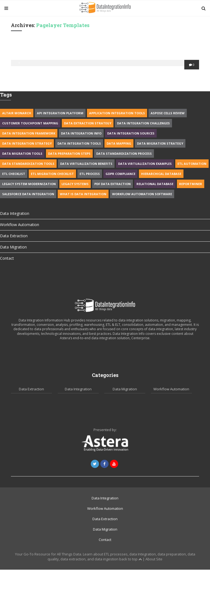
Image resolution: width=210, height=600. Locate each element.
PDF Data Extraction (112, 184)
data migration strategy (160, 143)
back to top (130, 559)
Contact (7, 258)
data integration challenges (143, 123)
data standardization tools (28, 164)
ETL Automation (191, 164)
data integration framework (28, 133)
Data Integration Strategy (27, 143)
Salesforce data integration (28, 194)
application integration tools (117, 113)
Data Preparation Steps (69, 153)
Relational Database (154, 184)
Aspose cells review (168, 113)
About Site (153, 559)
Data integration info (81, 133)
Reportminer (190, 184)
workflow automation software (142, 194)
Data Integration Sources (130, 133)
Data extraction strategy (87, 123)
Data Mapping (119, 143)
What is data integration (83, 194)
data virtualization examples (145, 164)
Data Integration (14, 213)
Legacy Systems (75, 184)
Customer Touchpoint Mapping (30, 123)
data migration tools (22, 153)
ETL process (90, 174)
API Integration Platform (60, 113)
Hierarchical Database (161, 174)
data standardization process (124, 153)
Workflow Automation (19, 224)
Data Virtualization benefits (86, 164)
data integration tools (79, 143)
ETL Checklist (13, 174)
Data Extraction (14, 235)
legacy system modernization (29, 184)
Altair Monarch (16, 113)
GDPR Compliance (120, 174)
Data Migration (13, 247)
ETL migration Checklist (52, 174)
